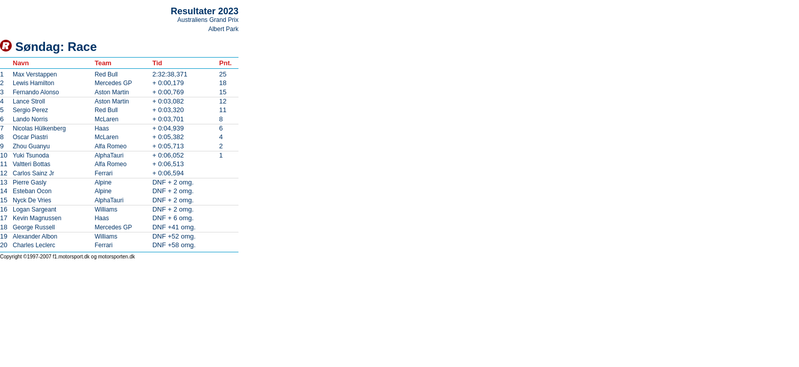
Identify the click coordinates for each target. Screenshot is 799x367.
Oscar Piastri (30, 137)
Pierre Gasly (29, 182)
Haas (102, 128)
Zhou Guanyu (31, 146)
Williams (106, 209)
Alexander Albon (35, 236)
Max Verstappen (35, 74)
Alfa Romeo (111, 146)
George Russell (34, 227)
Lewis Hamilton (33, 83)
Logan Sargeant (34, 209)
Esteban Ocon (32, 191)
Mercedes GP (113, 83)
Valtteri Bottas (31, 164)
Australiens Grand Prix (207, 19)
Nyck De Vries (32, 200)
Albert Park (223, 29)
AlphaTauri (109, 155)
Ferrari (104, 173)
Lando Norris (30, 119)
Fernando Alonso (36, 92)
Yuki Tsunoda (31, 155)
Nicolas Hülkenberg (39, 128)
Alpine (103, 182)
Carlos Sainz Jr (33, 173)
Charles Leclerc (34, 245)
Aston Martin (112, 92)
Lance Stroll (29, 101)
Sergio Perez (30, 110)
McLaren (107, 119)
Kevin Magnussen (37, 218)
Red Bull (106, 74)
